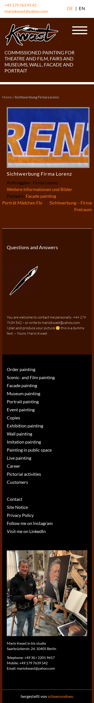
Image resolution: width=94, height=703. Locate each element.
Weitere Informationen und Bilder (39, 189)
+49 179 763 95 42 (20, 5)
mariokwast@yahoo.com (26, 11)
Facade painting (41, 196)
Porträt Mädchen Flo (22, 202)
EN (82, 8)
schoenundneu (60, 696)
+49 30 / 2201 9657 (39, 657)
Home (7, 97)
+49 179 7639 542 (33, 663)
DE (70, 8)
